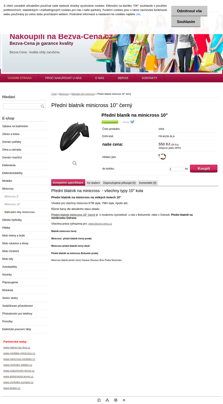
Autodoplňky (9, 266)
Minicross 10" (12, 204)
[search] (42, 106)
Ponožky (7, 321)
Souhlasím (186, 22)
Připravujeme (10, 282)
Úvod (53, 94)
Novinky (7, 274)
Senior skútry (10, 298)
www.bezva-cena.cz (100, 223)
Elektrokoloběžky (12, 173)
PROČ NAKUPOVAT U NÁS (63, 78)
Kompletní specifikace (68, 182)
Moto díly (7, 259)
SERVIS (123, 78)
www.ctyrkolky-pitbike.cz (17, 365)
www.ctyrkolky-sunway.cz (18, 382)
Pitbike (6, 227)
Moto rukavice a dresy (15, 243)
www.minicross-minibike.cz (19, 359)
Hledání (8, 97)
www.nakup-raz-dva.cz (16, 347)
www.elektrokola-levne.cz (18, 376)
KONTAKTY (149, 78)
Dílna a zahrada (11, 149)
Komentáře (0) (147, 182)
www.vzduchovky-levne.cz (18, 370)
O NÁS (99, 78)
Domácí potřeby (11, 141)
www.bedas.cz (12, 388)
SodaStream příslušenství (17, 305)
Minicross (8, 188)
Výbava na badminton (15, 126)
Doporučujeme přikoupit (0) (119, 182)
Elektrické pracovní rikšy (16, 329)
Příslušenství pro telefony (17, 313)
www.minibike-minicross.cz (19, 353)
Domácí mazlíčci (12, 157)
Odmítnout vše (189, 11)
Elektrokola (8, 165)
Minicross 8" (11, 196)
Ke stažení (93, 182)
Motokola (7, 290)
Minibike (7, 180)
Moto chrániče (10, 251)
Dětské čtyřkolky (12, 220)
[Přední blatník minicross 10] (75, 141)
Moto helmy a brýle (13, 235)
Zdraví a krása (10, 134)
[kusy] (176, 169)
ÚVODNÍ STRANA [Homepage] (20, 78)
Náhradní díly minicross (19, 212)
